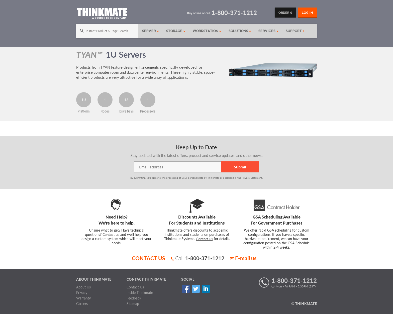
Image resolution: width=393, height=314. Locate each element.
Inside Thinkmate (140, 292)
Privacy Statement (252, 177)
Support (295, 31)
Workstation (207, 31)
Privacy (81, 292)
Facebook (185, 288)
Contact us (111, 234)
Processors (147, 111)
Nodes (105, 111)
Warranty (83, 298)
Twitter (195, 288)
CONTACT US (148, 258)
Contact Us (135, 287)
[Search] (107, 31)
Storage (176, 31)
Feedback (134, 298)
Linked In (205, 288)
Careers (82, 303)
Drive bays (126, 111)
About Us (83, 287)
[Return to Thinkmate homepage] (102, 14)
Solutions (240, 31)
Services (268, 31)
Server (150, 31)
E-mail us (243, 258)
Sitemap (133, 303)
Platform (84, 111)
